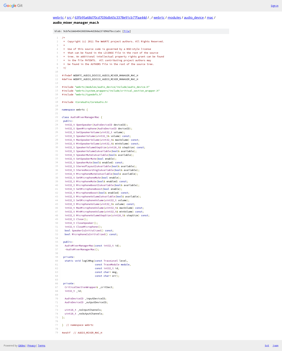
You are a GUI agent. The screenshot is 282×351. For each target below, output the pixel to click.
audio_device (194, 17)
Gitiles (21, 345)
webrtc (58, 17)
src (69, 17)
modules (174, 17)
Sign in (274, 5)
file (126, 31)
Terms (41, 345)
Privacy (31, 345)
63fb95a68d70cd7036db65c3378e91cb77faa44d (111, 17)
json (275, 345)
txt (267, 345)
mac (210, 17)
